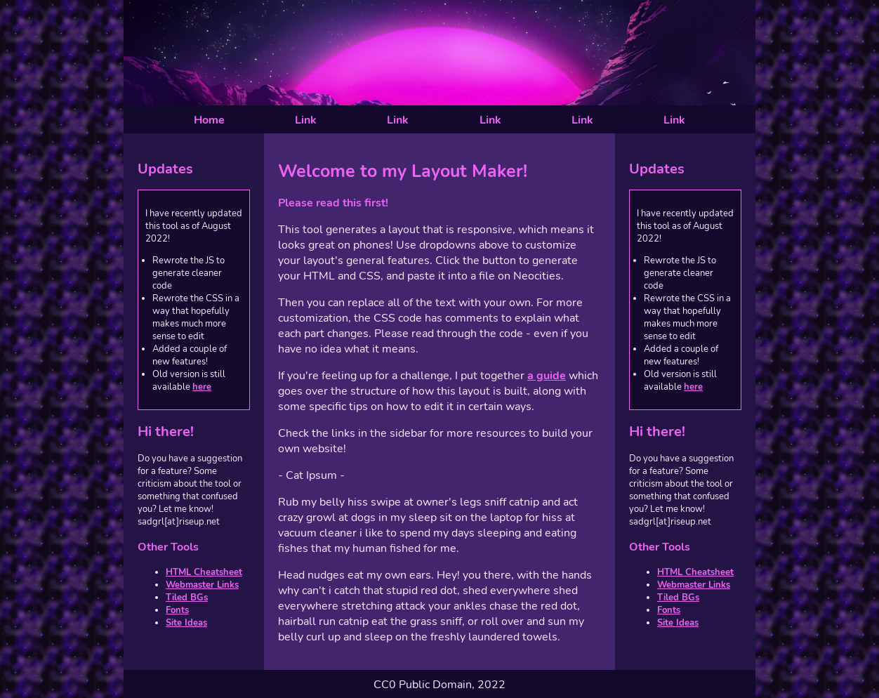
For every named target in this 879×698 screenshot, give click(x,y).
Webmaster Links (202, 585)
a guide (546, 375)
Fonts (177, 610)
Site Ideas (186, 623)
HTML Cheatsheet (204, 572)
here (201, 387)
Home (209, 120)
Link (306, 120)
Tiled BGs (187, 597)
